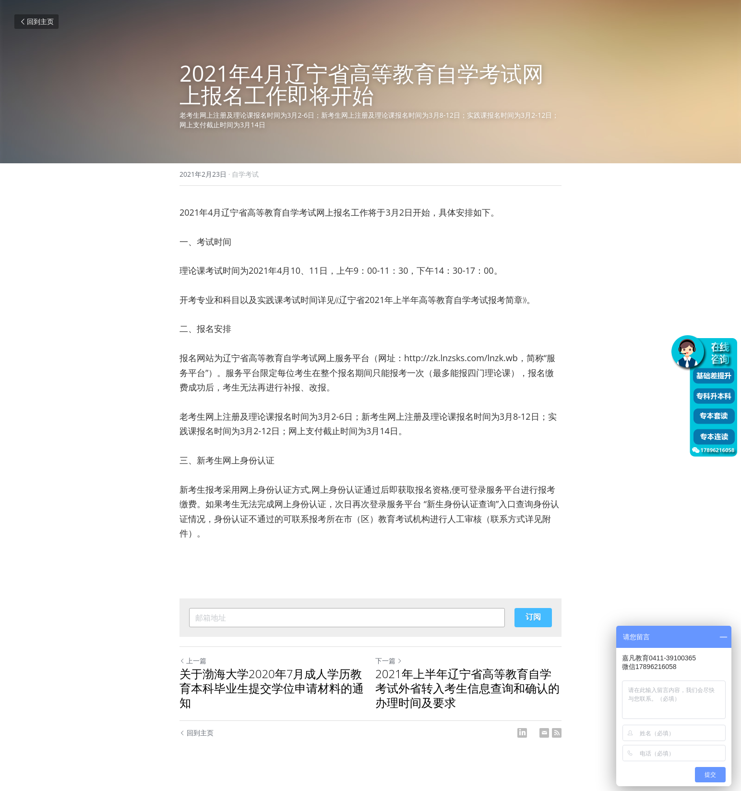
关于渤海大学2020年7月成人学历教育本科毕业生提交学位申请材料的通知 (271, 688)
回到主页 (36, 21)
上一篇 (192, 660)
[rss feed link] (557, 733)
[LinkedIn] (522, 733)
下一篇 (388, 660)
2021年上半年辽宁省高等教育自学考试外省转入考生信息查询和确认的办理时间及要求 (467, 688)
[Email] (544, 733)
